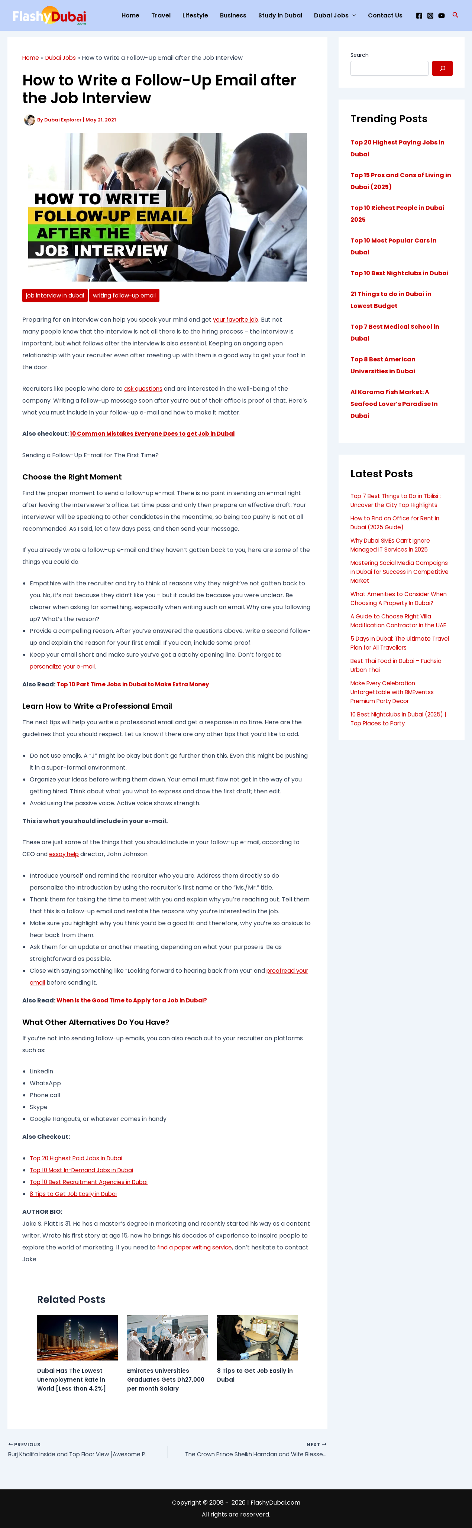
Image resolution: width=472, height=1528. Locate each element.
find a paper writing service (197, 1247)
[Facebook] (419, 15)
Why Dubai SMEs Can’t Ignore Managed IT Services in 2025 (393, 545)
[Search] (442, 68)
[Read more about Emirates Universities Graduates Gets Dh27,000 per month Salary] (167, 1337)
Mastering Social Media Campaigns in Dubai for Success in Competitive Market (401, 572)
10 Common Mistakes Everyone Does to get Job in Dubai (157, 434)
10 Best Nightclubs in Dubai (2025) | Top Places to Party (401, 719)
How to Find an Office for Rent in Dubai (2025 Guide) (397, 522)
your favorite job (237, 320)
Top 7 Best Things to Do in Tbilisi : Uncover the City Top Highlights (398, 500)
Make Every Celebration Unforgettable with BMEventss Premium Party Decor (394, 692)
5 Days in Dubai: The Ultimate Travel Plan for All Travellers (392, 643)
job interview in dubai (56, 295)
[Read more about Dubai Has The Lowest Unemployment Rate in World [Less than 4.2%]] (77, 1337)
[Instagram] (430, 15)
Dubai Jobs (335, 15)
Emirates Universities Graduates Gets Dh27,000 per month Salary (167, 1380)
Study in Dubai (280, 15)
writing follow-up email (129, 295)
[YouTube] (441, 15)
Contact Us (385, 15)
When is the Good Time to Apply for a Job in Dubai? (136, 1001)
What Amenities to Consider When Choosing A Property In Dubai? (400, 598)
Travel (161, 15)
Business (233, 15)
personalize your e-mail (64, 667)
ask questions (144, 389)
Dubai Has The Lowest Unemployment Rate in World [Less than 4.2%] (72, 1380)
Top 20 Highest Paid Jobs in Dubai (78, 1158)
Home (130, 15)
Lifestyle (195, 15)
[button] (455, 15)
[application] (352, 15)
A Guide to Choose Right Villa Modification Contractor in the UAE (401, 621)
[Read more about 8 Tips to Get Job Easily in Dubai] (257, 1337)
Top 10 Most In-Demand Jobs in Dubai (85, 1170)
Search (359, 55)
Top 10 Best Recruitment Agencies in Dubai (92, 1182)
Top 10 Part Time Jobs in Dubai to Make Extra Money (137, 684)
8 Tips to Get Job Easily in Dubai (76, 1194)
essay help (64, 854)
